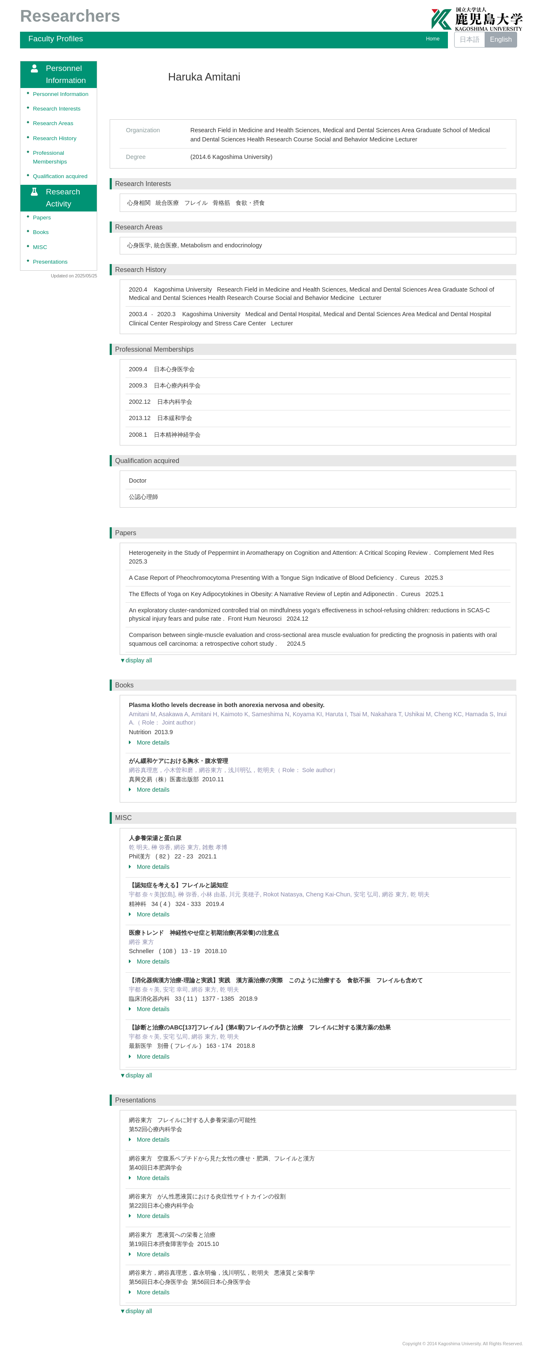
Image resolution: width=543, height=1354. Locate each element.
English (501, 39)
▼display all (136, 660)
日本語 (470, 39)
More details (149, 742)
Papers (42, 217)
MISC (40, 247)
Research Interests (56, 109)
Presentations (50, 262)
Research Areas (53, 123)
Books (41, 232)
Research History (54, 138)
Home (433, 39)
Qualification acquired (60, 176)
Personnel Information (60, 94)
